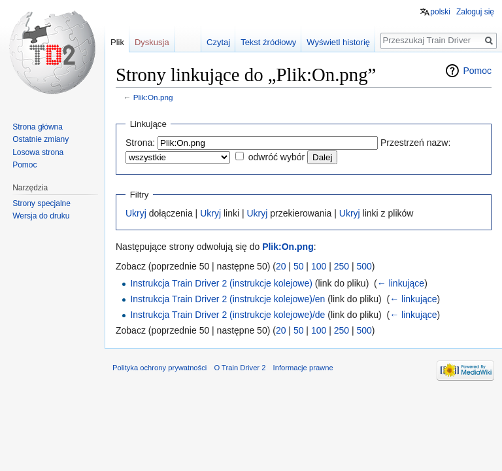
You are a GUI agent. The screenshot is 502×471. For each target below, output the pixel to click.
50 (298, 266)
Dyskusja (152, 42)
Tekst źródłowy (268, 42)
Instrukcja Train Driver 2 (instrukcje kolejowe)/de (227, 314)
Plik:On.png (153, 97)
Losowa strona (37, 152)
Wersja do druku (40, 215)
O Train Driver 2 (239, 368)
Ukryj (136, 213)
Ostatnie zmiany (40, 139)
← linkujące (400, 283)
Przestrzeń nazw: (415, 142)
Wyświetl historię (338, 42)
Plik (117, 42)
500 (363, 266)
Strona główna (37, 126)
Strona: (140, 142)
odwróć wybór (276, 157)
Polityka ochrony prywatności (159, 368)
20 (281, 266)
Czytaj (218, 42)
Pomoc (477, 70)
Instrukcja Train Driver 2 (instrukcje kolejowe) (221, 283)
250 (341, 266)
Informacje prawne (303, 368)
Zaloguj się (475, 11)
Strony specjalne (41, 203)
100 (318, 266)
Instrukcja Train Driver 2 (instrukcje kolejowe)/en (227, 299)
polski (440, 11)
